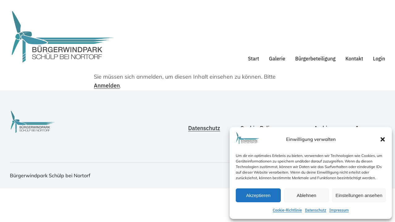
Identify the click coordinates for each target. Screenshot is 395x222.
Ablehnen (306, 195)
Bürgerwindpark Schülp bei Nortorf (50, 175)
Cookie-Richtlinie (287, 210)
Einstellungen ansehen (358, 195)
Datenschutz (315, 210)
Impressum (339, 210)
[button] (383, 139)
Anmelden (107, 85)
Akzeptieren (258, 195)
